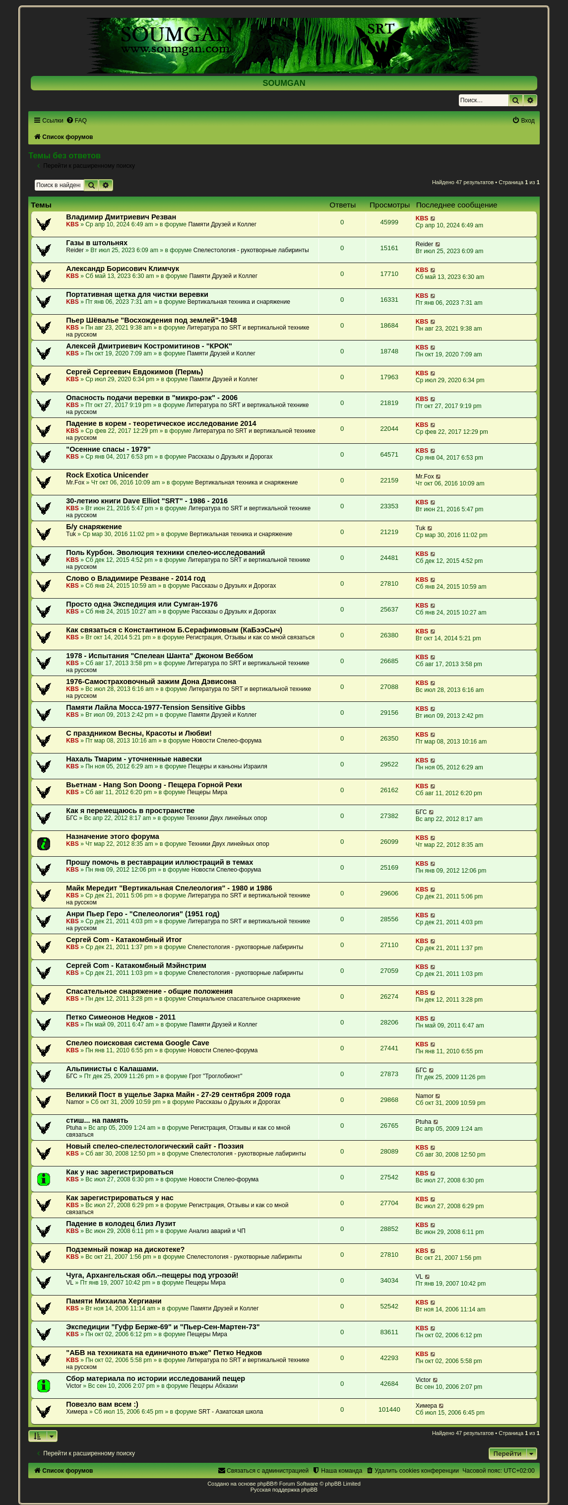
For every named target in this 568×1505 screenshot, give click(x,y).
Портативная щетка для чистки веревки (137, 294)
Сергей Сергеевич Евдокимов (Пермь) (134, 372)
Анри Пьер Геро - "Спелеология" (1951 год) (142, 914)
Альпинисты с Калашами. (112, 1069)
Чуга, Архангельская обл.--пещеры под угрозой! (152, 1275)
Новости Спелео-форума (227, 740)
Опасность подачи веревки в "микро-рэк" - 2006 (152, 398)
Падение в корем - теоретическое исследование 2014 (161, 423)
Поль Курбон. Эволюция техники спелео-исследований (165, 552)
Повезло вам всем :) (102, 1404)
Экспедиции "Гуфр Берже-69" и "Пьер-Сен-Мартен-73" (163, 1327)
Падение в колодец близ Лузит (121, 1224)
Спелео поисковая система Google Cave (137, 1043)
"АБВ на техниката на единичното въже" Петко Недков (164, 1353)
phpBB (265, 1484)
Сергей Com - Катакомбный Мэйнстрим (136, 965)
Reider (75, 250)
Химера (76, 1411)
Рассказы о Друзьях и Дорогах (230, 456)
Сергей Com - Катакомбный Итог (124, 940)
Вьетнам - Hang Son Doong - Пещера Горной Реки (154, 785)
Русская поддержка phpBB (284, 1490)
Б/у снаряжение (94, 527)
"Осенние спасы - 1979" (108, 449)
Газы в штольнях (96, 243)
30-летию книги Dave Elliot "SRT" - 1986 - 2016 (147, 501)
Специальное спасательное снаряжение (244, 998)
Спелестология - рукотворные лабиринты (251, 250)
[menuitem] (76, 120)
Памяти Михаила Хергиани (114, 1301)
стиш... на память (97, 1120)
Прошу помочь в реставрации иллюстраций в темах (159, 862)
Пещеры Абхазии (214, 1385)
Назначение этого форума (112, 836)
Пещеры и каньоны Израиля (227, 766)
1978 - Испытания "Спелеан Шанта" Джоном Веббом (159, 656)
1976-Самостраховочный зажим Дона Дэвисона (151, 681)
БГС (71, 818)
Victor (73, 1385)
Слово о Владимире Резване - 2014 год (135, 578)
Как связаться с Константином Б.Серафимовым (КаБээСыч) (174, 630)
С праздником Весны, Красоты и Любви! (139, 733)
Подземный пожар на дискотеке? (125, 1249)
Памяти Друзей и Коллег (222, 224)
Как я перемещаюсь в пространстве (130, 811)
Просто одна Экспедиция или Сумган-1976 (142, 604)
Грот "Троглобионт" (215, 1076)
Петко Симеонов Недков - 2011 (121, 1017)
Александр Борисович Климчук (122, 269)
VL (69, 1282)
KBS (72, 224)
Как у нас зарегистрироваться (120, 1172)
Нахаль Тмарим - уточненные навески (134, 759)
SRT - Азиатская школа (230, 1411)
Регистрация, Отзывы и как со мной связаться (250, 637)
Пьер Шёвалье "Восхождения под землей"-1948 (151, 320)
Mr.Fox (75, 482)
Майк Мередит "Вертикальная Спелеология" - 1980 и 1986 (169, 888)
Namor (75, 1101)
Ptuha (74, 1127)
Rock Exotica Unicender (107, 475)
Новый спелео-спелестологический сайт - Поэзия (155, 1146)
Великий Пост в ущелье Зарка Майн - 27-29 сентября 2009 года (178, 1094)
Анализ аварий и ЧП (217, 1231)
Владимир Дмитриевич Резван (121, 217)
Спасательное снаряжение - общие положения (149, 991)
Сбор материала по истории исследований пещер (155, 1378)
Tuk (71, 534)
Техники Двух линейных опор (226, 818)
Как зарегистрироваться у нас (120, 1198)
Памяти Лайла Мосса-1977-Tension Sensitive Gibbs (155, 707)
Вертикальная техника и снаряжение (239, 301)
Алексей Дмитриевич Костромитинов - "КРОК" (149, 346)
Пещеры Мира (207, 792)
